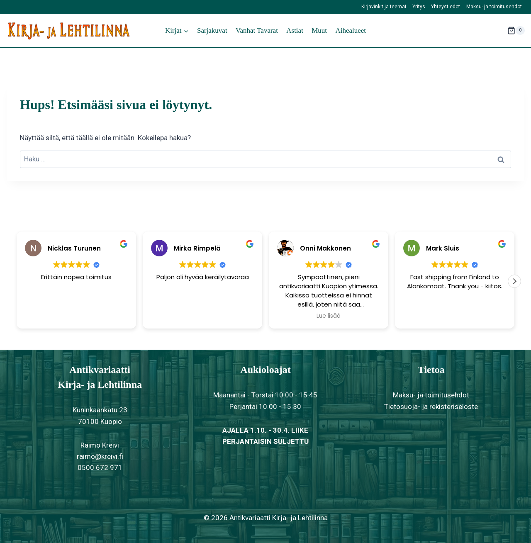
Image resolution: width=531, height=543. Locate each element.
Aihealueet (350, 30)
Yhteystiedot (445, 7)
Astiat (294, 30)
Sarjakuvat (212, 30)
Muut (319, 30)
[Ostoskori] (516, 30)
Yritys (418, 7)
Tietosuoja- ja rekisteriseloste (431, 406)
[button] (514, 281)
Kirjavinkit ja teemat (384, 7)
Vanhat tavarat (257, 30)
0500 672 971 (100, 467)
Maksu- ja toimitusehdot (494, 7)
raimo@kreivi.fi (100, 456)
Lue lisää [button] (329, 316)
